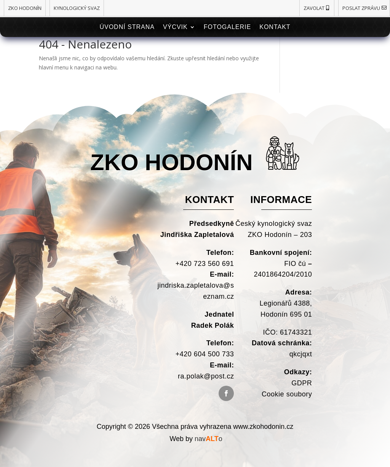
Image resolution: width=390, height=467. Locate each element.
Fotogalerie (227, 27)
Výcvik (175, 27)
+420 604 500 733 (205, 354)
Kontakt (274, 27)
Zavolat (314, 8)
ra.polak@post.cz (206, 376)
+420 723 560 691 (203, 263)
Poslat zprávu (361, 8)
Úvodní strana (127, 27)
